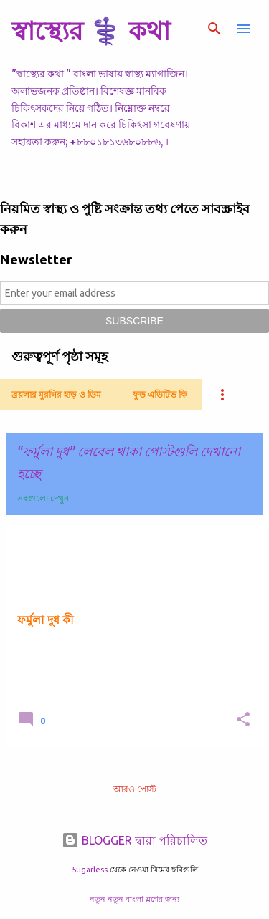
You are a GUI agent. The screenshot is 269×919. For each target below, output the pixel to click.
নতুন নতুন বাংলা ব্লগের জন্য (134, 899)
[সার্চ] (214, 28)
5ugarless (90, 869)
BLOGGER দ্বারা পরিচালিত (134, 840)
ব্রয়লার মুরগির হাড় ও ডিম (56, 394)
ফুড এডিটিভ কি (160, 394)
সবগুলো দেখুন (43, 498)
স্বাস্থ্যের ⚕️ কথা (90, 30)
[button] (243, 720)
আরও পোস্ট (134, 789)
